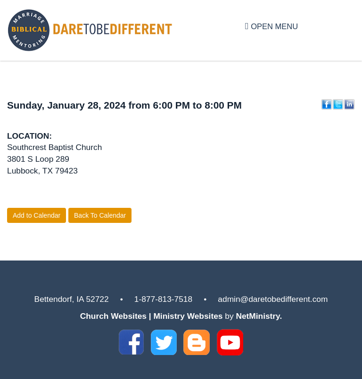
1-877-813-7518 (163, 299)
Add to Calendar (36, 215)
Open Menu (271, 26)
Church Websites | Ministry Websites (152, 316)
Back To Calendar (100, 215)
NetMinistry (258, 316)
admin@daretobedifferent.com (273, 299)
